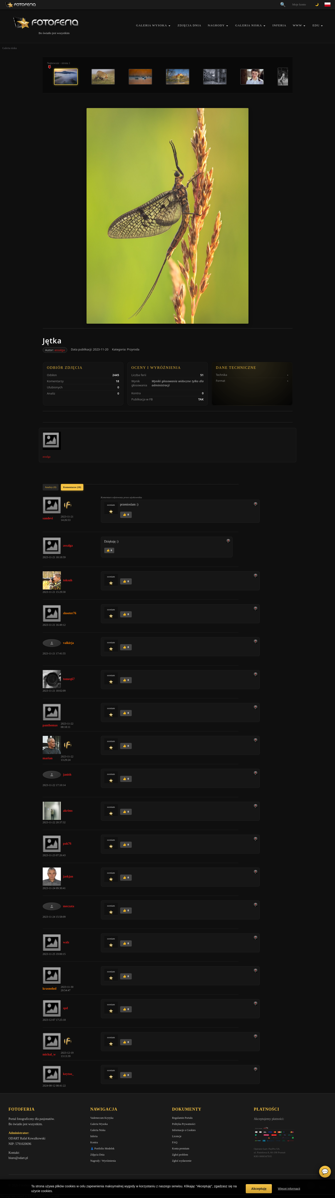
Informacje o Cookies (184, 1130)
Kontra (94, 1142)
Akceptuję (258, 1189)
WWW (297, 25)
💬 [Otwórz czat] (325, 1172)
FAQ (174, 1142)
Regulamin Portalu (182, 1117)
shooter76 (69, 613)
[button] (169, 25)
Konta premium (180, 1148)
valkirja (68, 643)
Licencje (176, 1136)
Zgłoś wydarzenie (182, 1160)
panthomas (50, 725)
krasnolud (50, 988)
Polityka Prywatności (183, 1124)
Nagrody (216, 25)
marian (48, 758)
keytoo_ (68, 1074)
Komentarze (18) (72, 487)
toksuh (67, 580)
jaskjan (68, 876)
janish (67, 774)
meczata (68, 906)
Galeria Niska (248, 25)
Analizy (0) (50, 487)
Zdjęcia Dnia (189, 25)
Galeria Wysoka (151, 25)
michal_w (49, 1054)
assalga (60, 350)
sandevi (48, 518)
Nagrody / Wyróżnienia (103, 1160)
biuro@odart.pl (18, 1158)
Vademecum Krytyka (102, 1117)
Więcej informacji (289, 1188)
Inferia (279, 25)
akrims (68, 810)
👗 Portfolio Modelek (102, 1148)
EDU (316, 25)
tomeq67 (69, 679)
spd (65, 1008)
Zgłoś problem (180, 1154)
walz (66, 942)
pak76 (67, 843)
